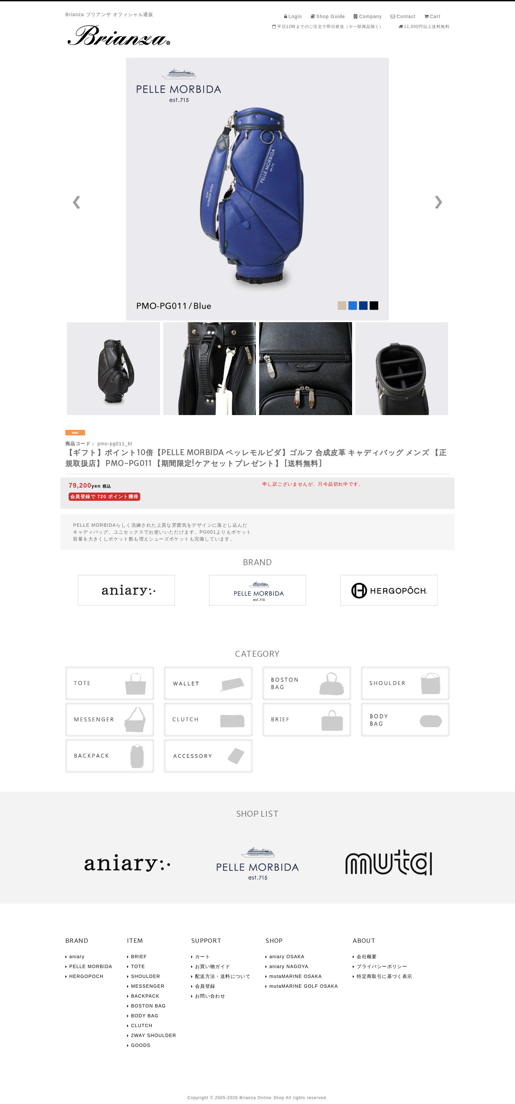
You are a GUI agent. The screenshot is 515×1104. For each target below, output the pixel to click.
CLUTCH (141, 1025)
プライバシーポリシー (382, 966)
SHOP (274, 940)
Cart (435, 16)
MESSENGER (148, 986)
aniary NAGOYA (288, 966)
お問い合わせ (210, 996)
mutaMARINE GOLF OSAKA (303, 986)
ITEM (135, 940)
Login (295, 16)
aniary (77, 956)
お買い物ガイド (213, 966)
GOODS (140, 1045)
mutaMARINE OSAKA (295, 976)
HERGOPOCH (86, 976)
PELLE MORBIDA (90, 966)
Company (370, 16)
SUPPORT (206, 940)
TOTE (138, 966)
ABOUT (364, 940)
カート (202, 956)
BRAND (76, 940)
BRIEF (139, 956)
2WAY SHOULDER (153, 1035)
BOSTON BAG (148, 1005)
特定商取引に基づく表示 (384, 976)
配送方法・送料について (223, 976)
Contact (406, 16)
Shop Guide (330, 16)
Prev (97, 202)
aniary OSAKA (286, 956)
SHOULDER (145, 976)
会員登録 (205, 986)
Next (418, 202)
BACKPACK (145, 996)
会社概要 (367, 956)
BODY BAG (145, 1015)
